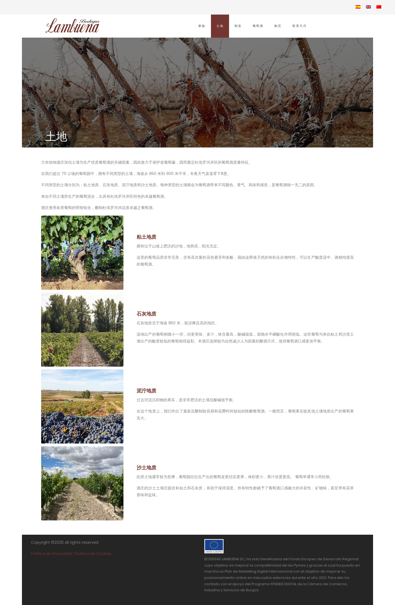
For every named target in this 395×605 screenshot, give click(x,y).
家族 (201, 26)
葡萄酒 (258, 26)
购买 (277, 26)
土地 (220, 26)
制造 (238, 26)
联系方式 (299, 26)
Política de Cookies (93, 553)
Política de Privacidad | (53, 553)
